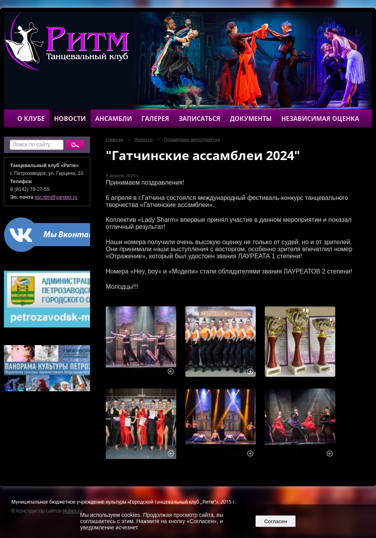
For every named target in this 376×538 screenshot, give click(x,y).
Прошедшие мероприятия (192, 139)
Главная (114, 139)
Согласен (275, 521)
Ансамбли (113, 118)
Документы (251, 118)
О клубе (31, 118)
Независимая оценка (320, 118)
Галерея (155, 118)
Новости (70, 118)
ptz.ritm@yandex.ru (56, 197)
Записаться (200, 118)
